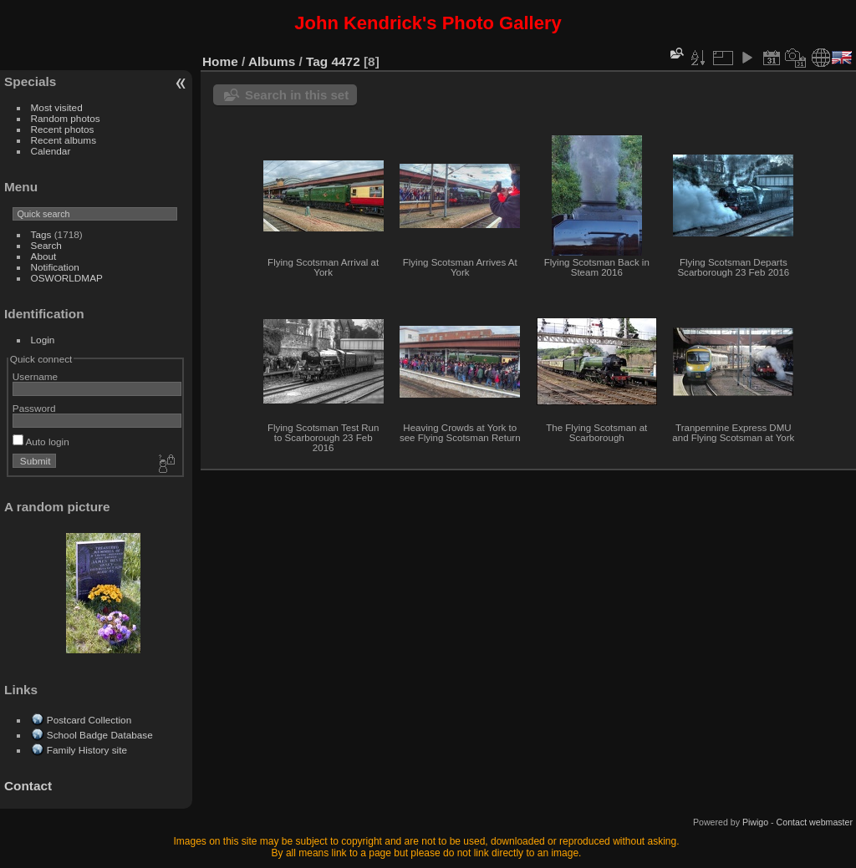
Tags (41, 234)
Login (43, 339)
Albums (271, 61)
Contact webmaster (815, 822)
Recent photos (62, 129)
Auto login (41, 441)
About (44, 256)
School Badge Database (100, 734)
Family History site (87, 749)
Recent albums (63, 140)
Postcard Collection (89, 719)
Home (220, 61)
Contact (28, 786)
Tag (317, 61)
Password (34, 408)
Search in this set (297, 95)
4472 (346, 61)
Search (46, 245)
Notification (55, 266)
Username (35, 376)
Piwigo (755, 822)
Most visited (57, 107)
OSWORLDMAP (67, 277)
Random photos (65, 118)
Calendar (51, 150)
